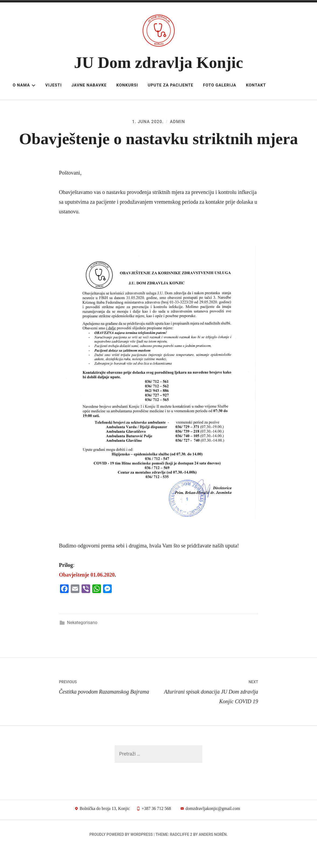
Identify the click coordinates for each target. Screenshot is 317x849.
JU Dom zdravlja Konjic (158, 62)
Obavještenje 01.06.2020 (87, 575)
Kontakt (256, 85)
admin (177, 121)
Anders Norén (212, 834)
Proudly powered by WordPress (121, 834)
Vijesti (53, 85)
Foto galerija (219, 85)
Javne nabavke (89, 85)
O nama (24, 85)
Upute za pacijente (170, 85)
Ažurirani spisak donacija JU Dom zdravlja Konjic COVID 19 (208, 690)
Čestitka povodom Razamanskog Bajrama (108, 686)
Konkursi (127, 85)
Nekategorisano (82, 622)
